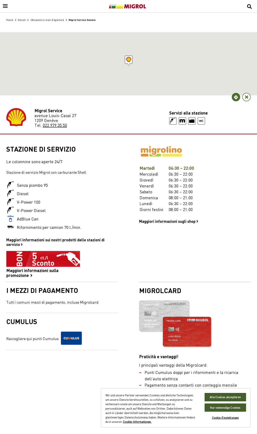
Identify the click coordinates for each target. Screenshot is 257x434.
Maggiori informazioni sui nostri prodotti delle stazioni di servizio (55, 242)
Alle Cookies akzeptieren (225, 397)
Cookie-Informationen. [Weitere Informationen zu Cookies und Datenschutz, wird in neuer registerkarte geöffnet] (137, 421)
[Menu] (5, 6)
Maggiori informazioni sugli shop (168, 221)
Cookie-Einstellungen (225, 418)
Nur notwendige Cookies (225, 408)
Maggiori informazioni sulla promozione (43, 264)
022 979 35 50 (55, 125)
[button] (128, 60)
